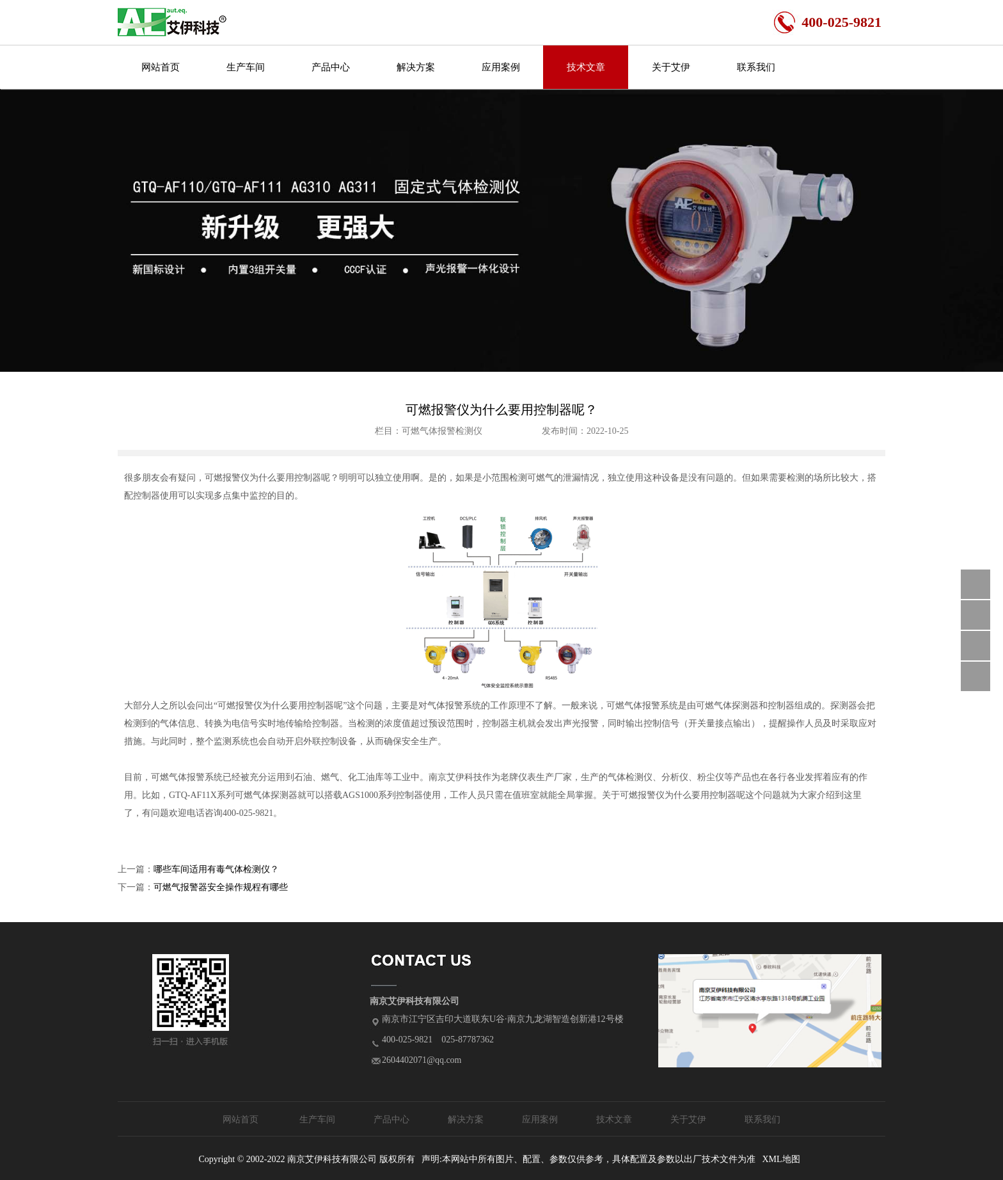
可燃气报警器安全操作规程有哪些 (221, 887)
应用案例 (501, 67)
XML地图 (781, 1159)
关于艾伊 (671, 67)
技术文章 (586, 67)
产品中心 (331, 67)
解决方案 (416, 67)
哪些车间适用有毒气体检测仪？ (216, 869)
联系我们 (756, 67)
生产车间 (245, 67)
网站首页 (160, 67)
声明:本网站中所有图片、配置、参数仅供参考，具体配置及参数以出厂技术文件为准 (588, 1159)
